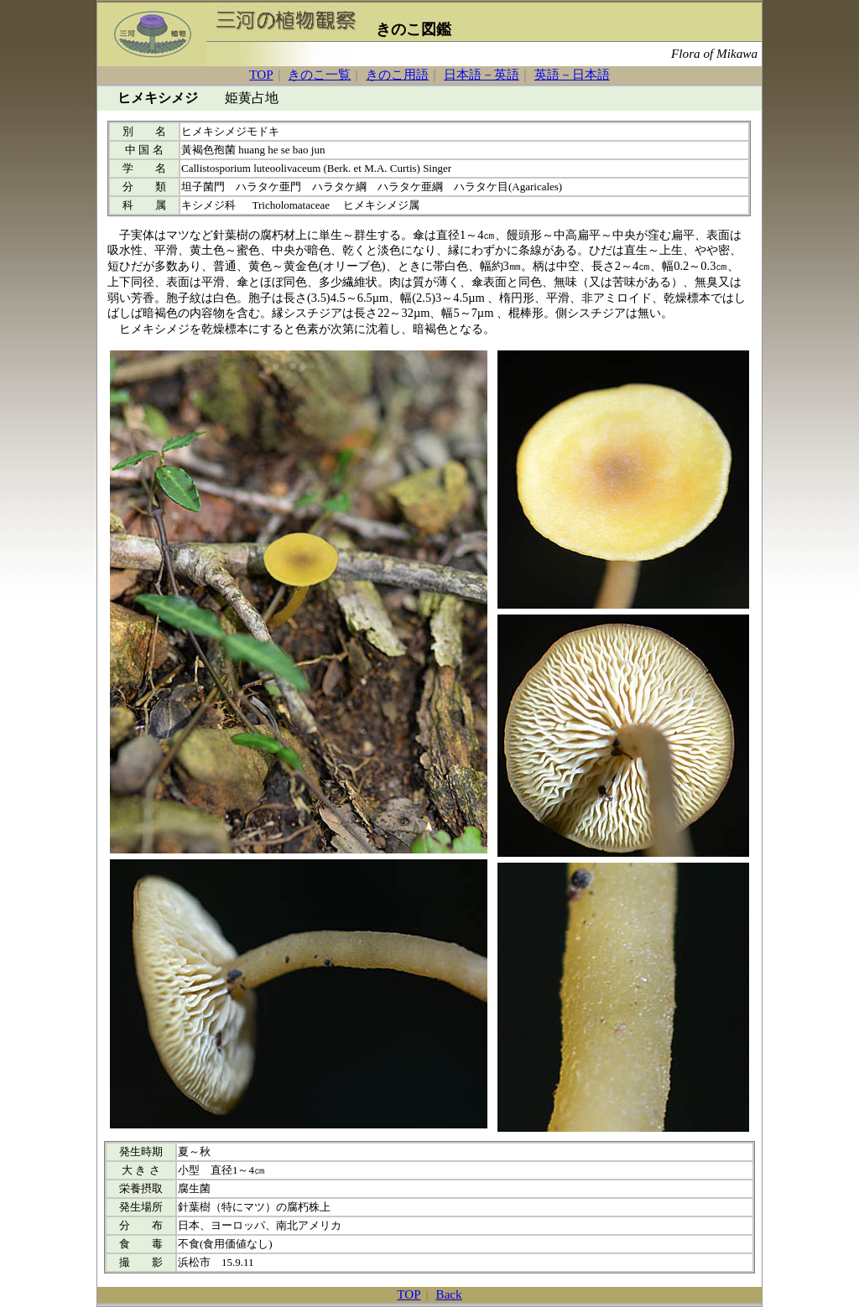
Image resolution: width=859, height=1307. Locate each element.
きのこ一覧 (319, 74)
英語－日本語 (572, 74)
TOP (261, 74)
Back (449, 1294)
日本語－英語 (481, 74)
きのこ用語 (397, 74)
